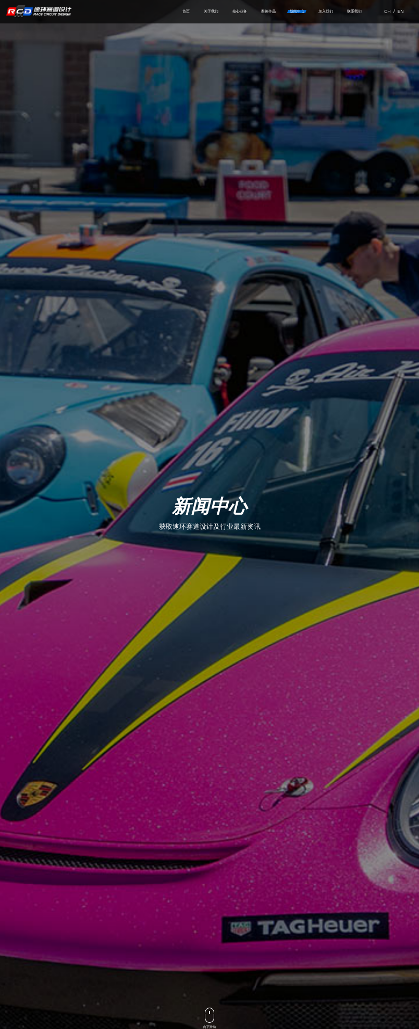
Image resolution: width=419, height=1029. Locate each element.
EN (401, 14)
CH (387, 14)
